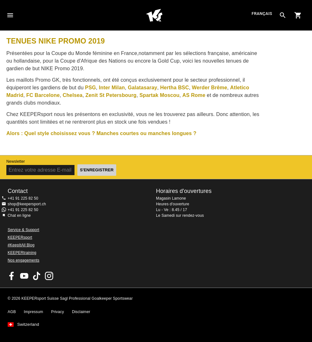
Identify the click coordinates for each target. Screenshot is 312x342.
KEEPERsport (20, 237)
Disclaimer (81, 312)
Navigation (10, 15)
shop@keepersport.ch (27, 204)
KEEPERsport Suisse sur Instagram (49, 276)
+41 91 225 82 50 (23, 198)
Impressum (33, 312)
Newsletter (15, 161)
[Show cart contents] (298, 15)
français (262, 14)
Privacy (57, 312)
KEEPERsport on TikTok (36, 276)
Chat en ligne (19, 215)
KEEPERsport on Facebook (12, 276)
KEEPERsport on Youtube (24, 276)
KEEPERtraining (22, 252)
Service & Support (23, 230)
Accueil (154, 15)
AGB (12, 312)
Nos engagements (23, 260)
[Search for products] (282, 15)
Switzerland (28, 324)
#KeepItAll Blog (21, 245)
